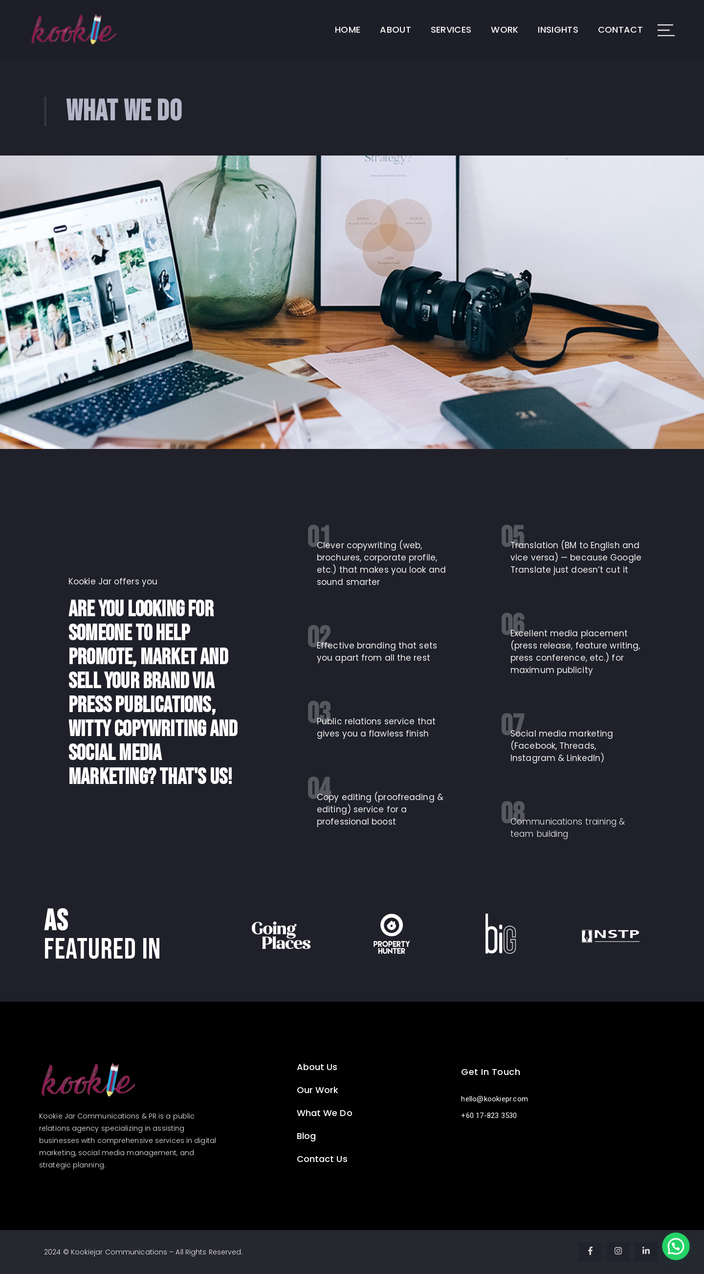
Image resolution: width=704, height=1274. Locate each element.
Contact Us (322, 1159)
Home (347, 21)
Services (451, 21)
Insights (558, 21)
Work (504, 21)
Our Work (318, 1090)
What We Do (324, 1113)
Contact (620, 21)
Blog (306, 1136)
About (395, 21)
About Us (317, 1067)
